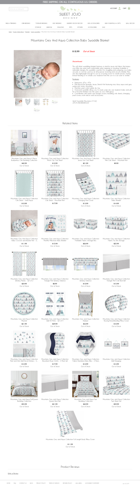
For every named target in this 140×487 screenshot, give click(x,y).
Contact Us (22, 483)
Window (49, 27)
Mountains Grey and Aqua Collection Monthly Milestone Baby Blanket (54, 239)
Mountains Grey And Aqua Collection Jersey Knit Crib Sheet (85, 159)
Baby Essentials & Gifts (113, 23)
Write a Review (13, 473)
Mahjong (60, 27)
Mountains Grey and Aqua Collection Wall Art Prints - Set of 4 (54, 320)
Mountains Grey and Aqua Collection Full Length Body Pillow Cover (70, 439)
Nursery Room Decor (74, 23)
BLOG (31, 483)
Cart (124, 8)
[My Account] (119, 8)
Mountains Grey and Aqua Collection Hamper (85, 320)
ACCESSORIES (92, 27)
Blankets (27, 31)
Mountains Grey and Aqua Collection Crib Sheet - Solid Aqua (24, 199)
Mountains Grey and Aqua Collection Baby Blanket (116, 199)
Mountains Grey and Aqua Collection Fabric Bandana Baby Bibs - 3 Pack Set (85, 360)
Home (10, 31)
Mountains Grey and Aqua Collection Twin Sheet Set (116, 400)
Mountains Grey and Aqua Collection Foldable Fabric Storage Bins (85, 239)
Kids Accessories (94, 23)
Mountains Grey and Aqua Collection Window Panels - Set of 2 (24, 280)
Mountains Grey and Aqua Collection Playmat (24, 320)
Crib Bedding (26, 23)
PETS (70, 27)
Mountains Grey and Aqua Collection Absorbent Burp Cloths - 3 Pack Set (54, 360)
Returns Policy (67, 483)
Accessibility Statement (92, 483)
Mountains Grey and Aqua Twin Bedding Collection (85, 400)
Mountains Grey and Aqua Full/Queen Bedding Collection (24, 400)
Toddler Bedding (41, 23)
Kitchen (80, 27)
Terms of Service (54, 483)
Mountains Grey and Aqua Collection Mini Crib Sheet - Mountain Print (116, 159)
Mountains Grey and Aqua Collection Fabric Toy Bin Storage (116, 239)
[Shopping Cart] (129, 8)
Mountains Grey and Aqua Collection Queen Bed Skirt (54, 400)
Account (113, 8)
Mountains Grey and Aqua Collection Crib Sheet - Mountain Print (54, 199)
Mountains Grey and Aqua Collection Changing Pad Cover (85, 199)
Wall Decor (130, 23)
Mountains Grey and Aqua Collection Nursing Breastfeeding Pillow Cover (116, 320)
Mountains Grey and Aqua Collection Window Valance (85, 280)
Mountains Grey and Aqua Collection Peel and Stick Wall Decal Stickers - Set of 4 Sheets (24, 360)
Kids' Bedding (57, 23)
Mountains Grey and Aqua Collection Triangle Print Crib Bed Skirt (116, 280)
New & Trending (11, 23)
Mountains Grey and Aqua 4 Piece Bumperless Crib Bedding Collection (24, 159)
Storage (38, 27)
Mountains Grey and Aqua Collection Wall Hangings (116, 360)
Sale (103, 27)
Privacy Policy (41, 483)
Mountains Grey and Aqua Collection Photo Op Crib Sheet (54, 159)
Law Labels (78, 483)
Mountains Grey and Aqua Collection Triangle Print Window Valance (54, 280)
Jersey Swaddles (35, 31)
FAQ (15, 483)
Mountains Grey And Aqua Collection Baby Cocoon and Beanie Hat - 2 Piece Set (24, 240)
